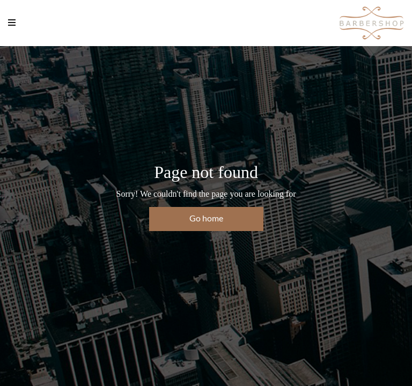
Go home (206, 218)
